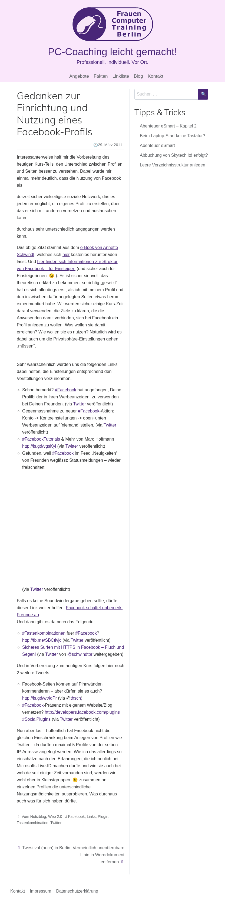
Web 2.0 (55, 816)
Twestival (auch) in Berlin (46, 847)
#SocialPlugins (36, 719)
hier (66, 254)
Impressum (40, 891)
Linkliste (120, 76)
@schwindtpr (79, 654)
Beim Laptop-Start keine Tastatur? (172, 135)
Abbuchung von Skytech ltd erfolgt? (174, 155)
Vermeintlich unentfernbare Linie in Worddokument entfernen (98, 854)
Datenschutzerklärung (77, 891)
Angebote (79, 76)
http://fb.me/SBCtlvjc (41, 640)
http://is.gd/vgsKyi (39, 446)
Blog (138, 76)
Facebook (76, 816)
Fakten (101, 76)
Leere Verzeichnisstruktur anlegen (172, 165)
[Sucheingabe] (166, 94)
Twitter (79, 404)
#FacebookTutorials (41, 439)
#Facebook (65, 390)
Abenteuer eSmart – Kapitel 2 (168, 126)
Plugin (103, 816)
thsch (76, 698)
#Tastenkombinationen (43, 633)
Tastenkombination (32, 823)
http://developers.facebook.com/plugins (82, 712)
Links (91, 816)
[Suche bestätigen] (203, 94)
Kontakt (155, 76)
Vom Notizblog (34, 816)
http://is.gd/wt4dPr (39, 698)
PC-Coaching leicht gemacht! (112, 51)
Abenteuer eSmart (157, 145)
